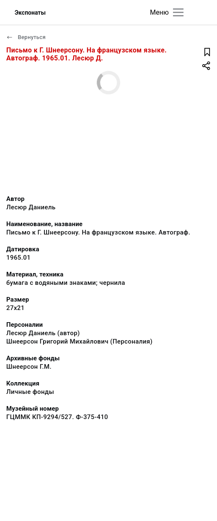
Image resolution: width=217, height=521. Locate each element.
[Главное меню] (178, 12)
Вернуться (26, 37)
